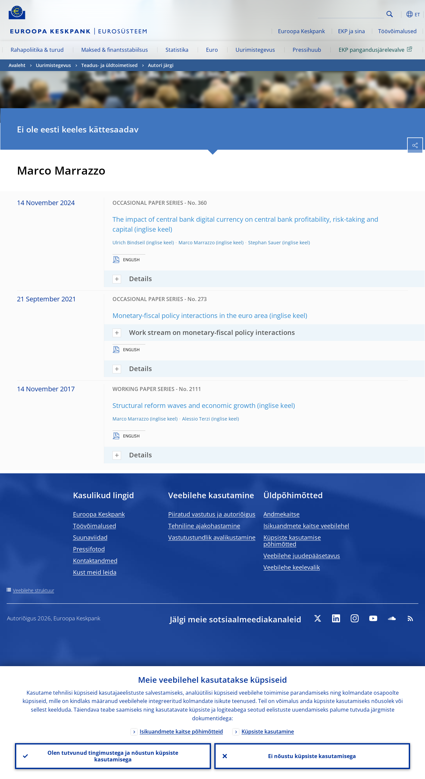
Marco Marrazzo (196, 242)
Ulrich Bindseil (128, 242)
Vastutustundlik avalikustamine (211, 537)
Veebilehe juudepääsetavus (301, 556)
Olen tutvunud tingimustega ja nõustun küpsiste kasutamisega (112, 756)
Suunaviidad (90, 537)
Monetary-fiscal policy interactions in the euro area (190, 315)
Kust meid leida (94, 572)
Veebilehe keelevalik (291, 567)
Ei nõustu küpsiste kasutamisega (312, 756)
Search (389, 14)
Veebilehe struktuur (33, 590)
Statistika (177, 49)
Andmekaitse (281, 514)
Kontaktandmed (95, 561)
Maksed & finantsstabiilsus (114, 49)
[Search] (351, 13)
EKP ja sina (351, 31)
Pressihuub (307, 49)
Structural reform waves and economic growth (183, 405)
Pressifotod (89, 549)
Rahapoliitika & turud (37, 49)
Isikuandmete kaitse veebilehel (306, 526)
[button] (400, 14)
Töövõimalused (397, 31)
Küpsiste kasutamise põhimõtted (292, 540)
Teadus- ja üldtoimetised (109, 65)
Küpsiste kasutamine (268, 731)
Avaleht (17, 65)
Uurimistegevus (255, 49)
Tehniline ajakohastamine (204, 526)
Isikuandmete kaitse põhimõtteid (181, 731)
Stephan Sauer (264, 242)
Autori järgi (161, 65)
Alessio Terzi (196, 419)
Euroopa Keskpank (301, 31)
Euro (212, 49)
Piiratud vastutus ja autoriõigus (211, 514)
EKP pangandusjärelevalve (376, 49)
